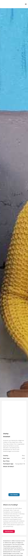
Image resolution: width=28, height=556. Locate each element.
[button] (25, 4)
